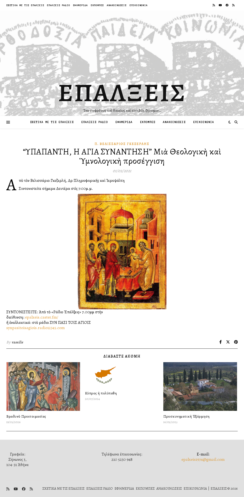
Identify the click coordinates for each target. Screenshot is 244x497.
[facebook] (227, 5)
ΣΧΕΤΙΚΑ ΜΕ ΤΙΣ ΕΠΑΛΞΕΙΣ (25, 5)
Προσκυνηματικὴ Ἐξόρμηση (186, 416)
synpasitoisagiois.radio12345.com (35, 328)
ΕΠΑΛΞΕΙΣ (122, 92)
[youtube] (221, 5)
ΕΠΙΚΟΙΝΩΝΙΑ (139, 5)
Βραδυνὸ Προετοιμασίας (26, 416)
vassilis (17, 342)
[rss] (214, 5)
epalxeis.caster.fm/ (41, 317)
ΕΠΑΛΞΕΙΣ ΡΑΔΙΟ (58, 5)
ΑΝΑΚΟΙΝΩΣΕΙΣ (117, 5)
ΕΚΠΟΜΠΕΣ (97, 5)
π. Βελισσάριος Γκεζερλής (122, 144)
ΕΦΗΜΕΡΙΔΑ (80, 5)
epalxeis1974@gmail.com (203, 459)
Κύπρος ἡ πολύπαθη (101, 393)
